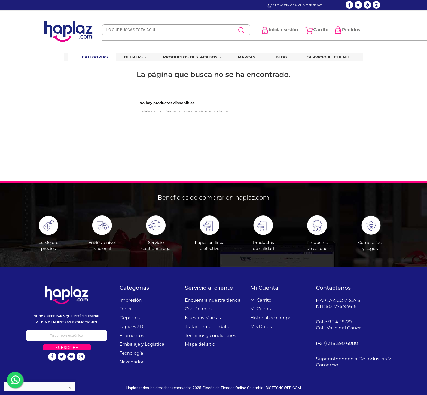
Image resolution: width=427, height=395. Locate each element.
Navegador (132, 362)
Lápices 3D (131, 326)
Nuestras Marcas (203, 317)
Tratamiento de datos (208, 326)
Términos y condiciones (210, 335)
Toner (126, 308)
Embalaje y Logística (142, 344)
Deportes (130, 317)
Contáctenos (198, 308)
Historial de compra (271, 317)
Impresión (131, 300)
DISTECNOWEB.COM (283, 388)
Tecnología (131, 353)
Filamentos (132, 335)
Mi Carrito (260, 300)
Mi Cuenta (261, 308)
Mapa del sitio (200, 344)
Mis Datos (261, 326)
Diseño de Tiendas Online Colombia (233, 388)
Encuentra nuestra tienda (212, 300)
